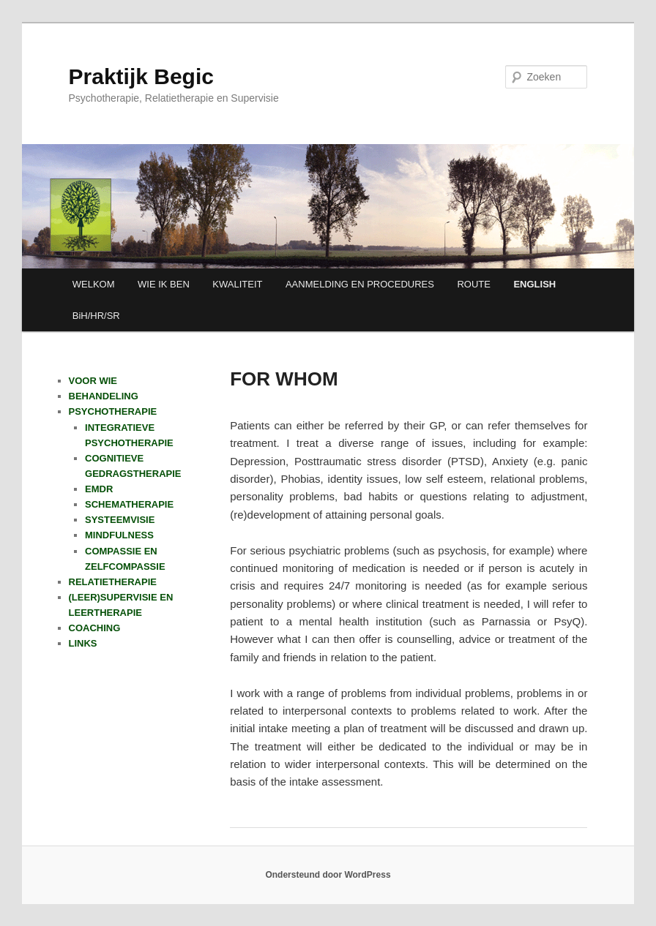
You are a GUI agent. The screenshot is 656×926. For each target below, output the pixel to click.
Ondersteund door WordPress (327, 875)
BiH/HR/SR (96, 315)
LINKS (83, 643)
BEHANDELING (103, 396)
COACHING (95, 627)
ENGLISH (534, 284)
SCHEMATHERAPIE (129, 504)
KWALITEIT (237, 284)
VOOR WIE (93, 380)
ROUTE (474, 284)
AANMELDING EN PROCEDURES (360, 284)
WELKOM (93, 284)
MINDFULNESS (119, 535)
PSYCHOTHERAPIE (113, 411)
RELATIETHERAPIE (113, 581)
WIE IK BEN (164, 284)
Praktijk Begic (141, 76)
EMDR (99, 488)
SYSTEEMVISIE (119, 519)
